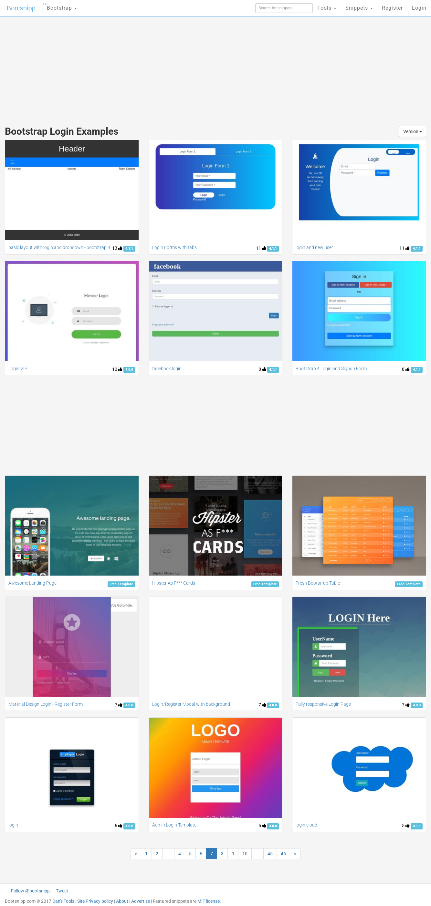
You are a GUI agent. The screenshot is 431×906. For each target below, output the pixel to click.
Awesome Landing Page (32, 583)
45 (270, 853)
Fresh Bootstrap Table (318, 583)
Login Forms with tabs (174, 247)
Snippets (359, 8)
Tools (326, 8)
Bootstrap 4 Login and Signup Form (331, 368)
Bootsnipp (21, 8)
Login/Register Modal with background (191, 704)
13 (117, 248)
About (122, 901)
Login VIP (17, 368)
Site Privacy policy (95, 901)
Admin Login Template (174, 825)
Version (412, 131)
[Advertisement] (167, 68)
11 (261, 248)
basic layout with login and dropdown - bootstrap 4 (59, 247)
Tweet (62, 890)
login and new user (314, 247)
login (13, 825)
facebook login (167, 368)
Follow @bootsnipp (30, 890)
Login (419, 8)
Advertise (140, 901)
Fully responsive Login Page (323, 704)
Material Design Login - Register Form (45, 704)
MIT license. (209, 901)
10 (117, 369)
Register (392, 8)
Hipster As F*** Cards (173, 583)
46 (283, 853)
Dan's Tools (63, 901)
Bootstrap (60, 6)
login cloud (306, 825)
